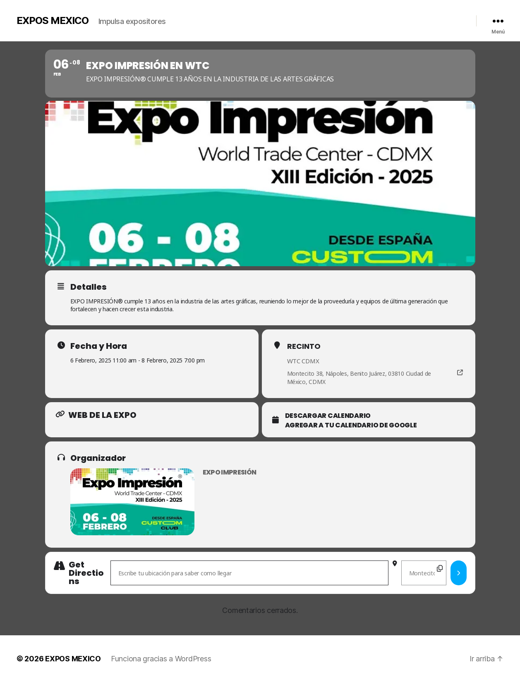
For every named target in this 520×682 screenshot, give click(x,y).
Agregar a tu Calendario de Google (351, 425)
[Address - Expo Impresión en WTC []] (249, 572)
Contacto (421, 18)
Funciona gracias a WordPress (161, 658)
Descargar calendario (328, 416)
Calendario (387, 18)
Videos (357, 18)
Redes (447, 18)
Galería (332, 18)
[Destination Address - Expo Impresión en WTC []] (423, 572)
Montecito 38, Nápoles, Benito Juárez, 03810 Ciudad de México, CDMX (359, 378)
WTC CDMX (303, 361)
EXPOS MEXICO (53, 21)
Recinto (304, 346)
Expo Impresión (229, 472)
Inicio (277, 18)
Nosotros (303, 18)
